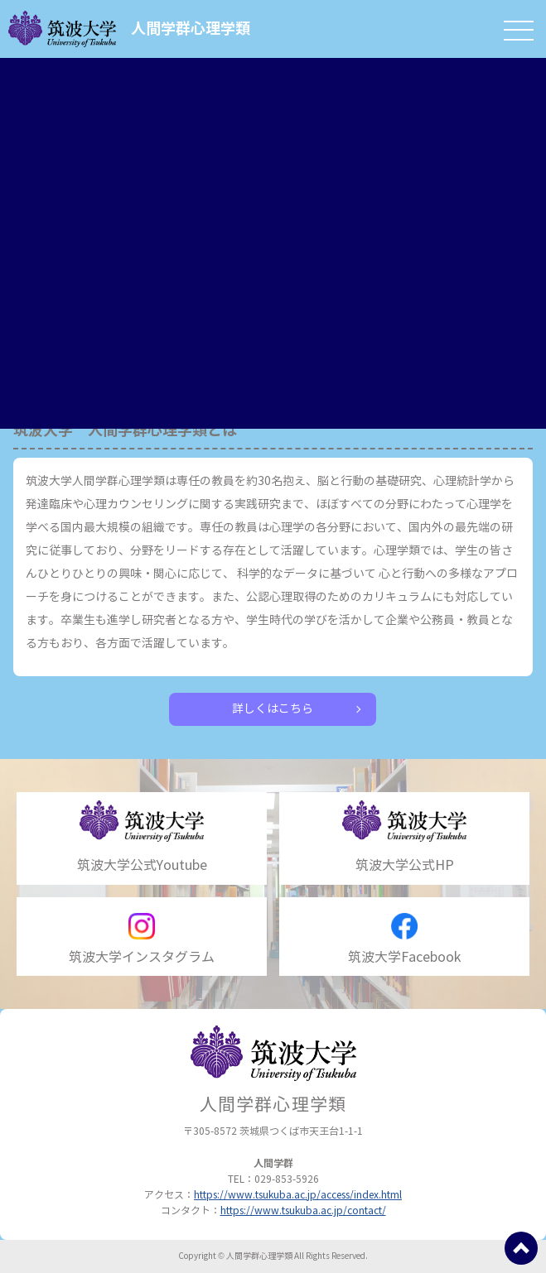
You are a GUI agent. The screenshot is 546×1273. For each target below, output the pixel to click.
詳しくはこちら (272, 709)
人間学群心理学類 (129, 28)
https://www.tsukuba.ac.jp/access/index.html (298, 1195)
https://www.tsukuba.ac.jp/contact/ (303, 1210)
